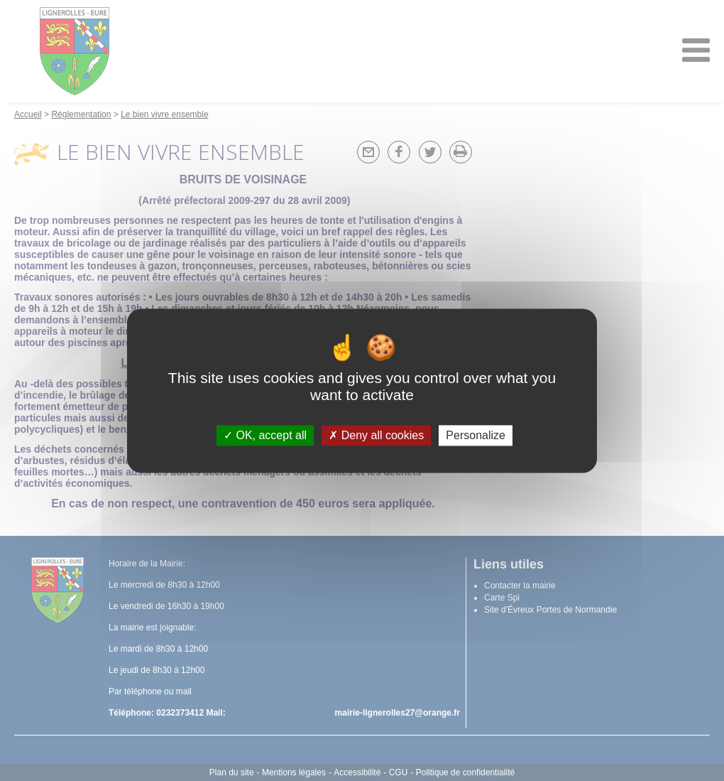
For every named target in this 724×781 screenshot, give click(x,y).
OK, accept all (265, 435)
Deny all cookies (376, 435)
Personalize (475, 435)
